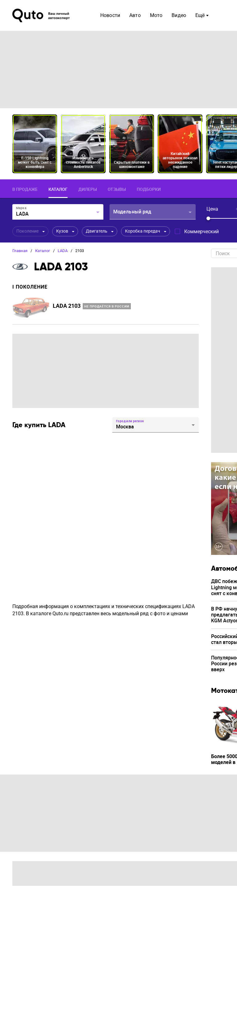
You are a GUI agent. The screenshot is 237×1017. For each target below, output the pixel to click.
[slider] (208, 218)
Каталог (42, 250)
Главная (19, 250)
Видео (179, 15)
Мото (156, 15)
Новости (110, 15)
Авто (135, 15)
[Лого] (41, 15)
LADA (63, 250)
